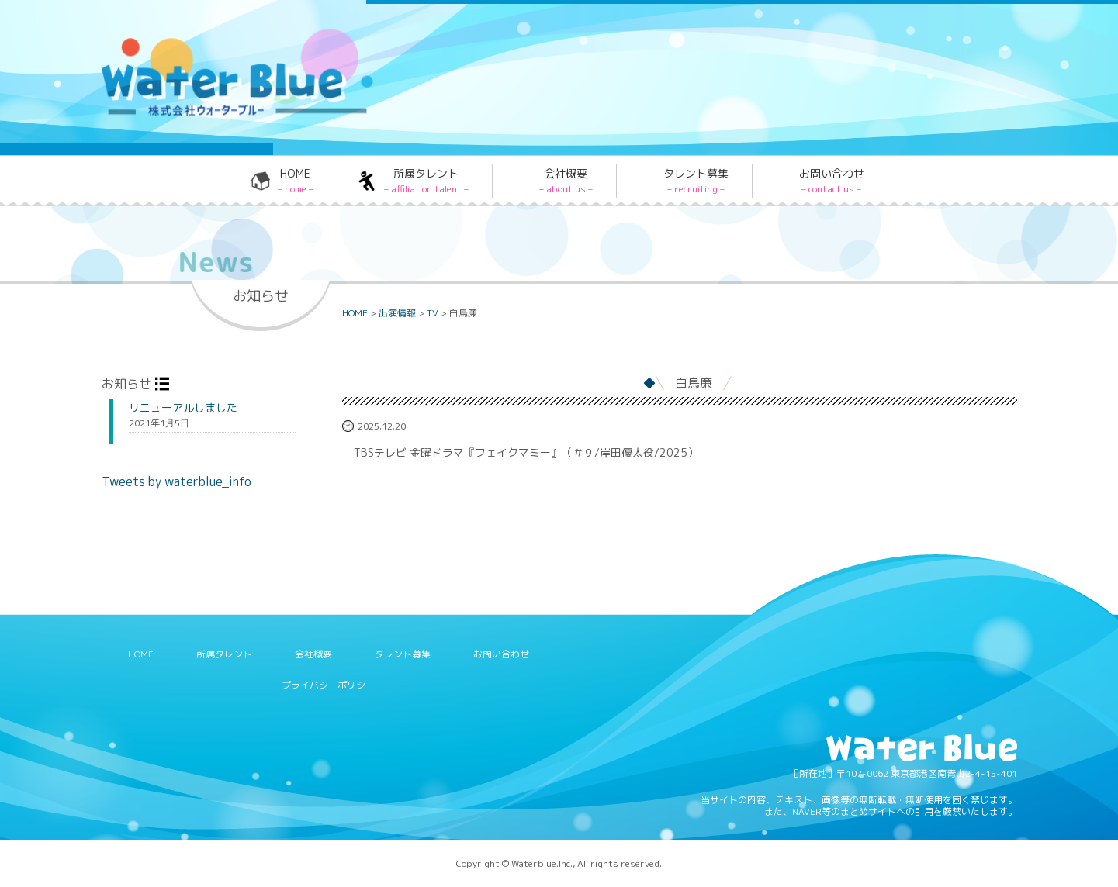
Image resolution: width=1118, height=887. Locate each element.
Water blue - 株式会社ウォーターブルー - (217, 113)
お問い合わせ (831, 180)
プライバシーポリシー (328, 685)
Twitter (721, 41)
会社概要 (566, 180)
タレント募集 (696, 180)
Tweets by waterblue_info (176, 481)
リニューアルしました (183, 407)
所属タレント (426, 180)
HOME (295, 180)
